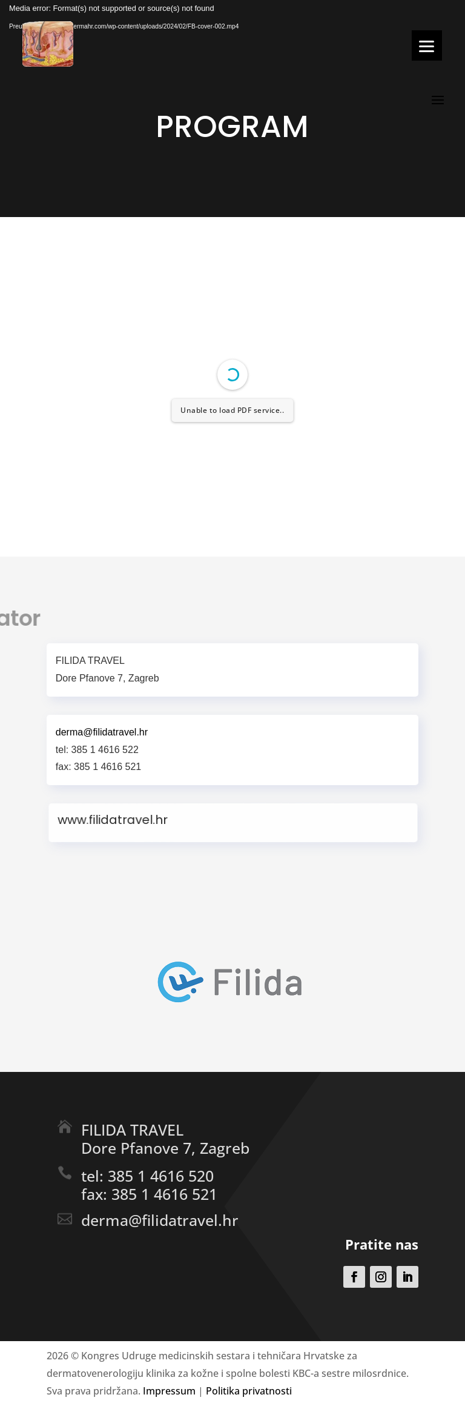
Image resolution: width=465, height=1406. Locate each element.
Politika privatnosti (249, 1391)
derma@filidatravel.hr (160, 1220)
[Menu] (427, 45)
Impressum (169, 1391)
